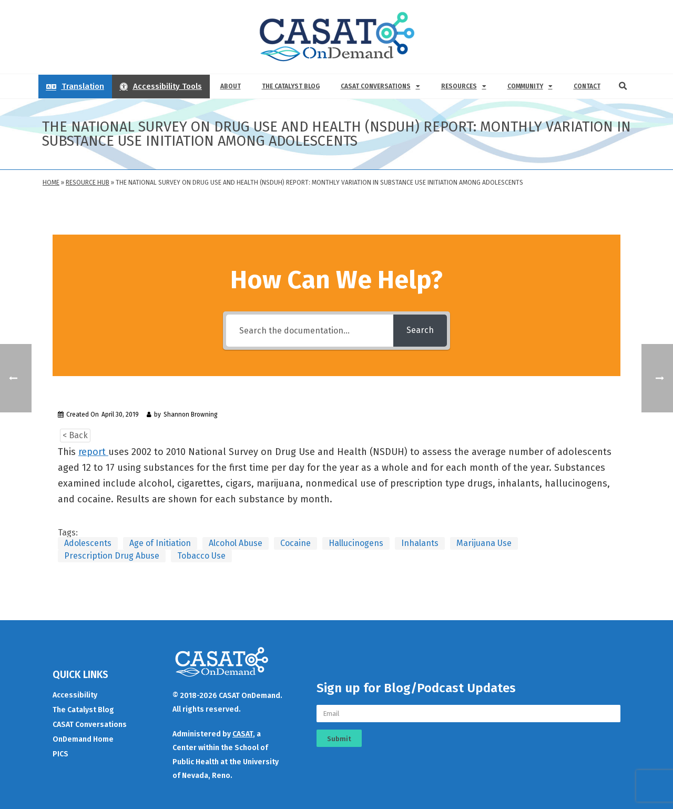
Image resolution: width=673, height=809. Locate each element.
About (230, 86)
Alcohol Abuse (235, 543)
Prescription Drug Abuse (111, 556)
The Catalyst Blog (291, 86)
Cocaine (295, 543)
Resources (463, 86)
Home (51, 182)
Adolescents (87, 543)
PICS (60, 754)
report (93, 452)
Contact (587, 86)
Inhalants (420, 543)
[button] (623, 86)
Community (530, 86)
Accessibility (75, 695)
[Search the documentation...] (309, 331)
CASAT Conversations (380, 86)
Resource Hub (87, 182)
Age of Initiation (160, 543)
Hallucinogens (356, 543)
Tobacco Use (201, 556)
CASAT (242, 734)
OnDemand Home (83, 739)
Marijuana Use (484, 543)
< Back (75, 435)
